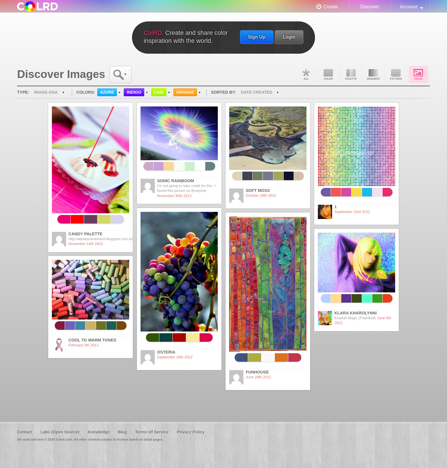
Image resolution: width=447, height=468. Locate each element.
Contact (24, 432)
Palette (351, 74)
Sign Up (256, 36)
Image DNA (418, 74)
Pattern (396, 74)
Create (330, 6)
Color (328, 74)
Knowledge (99, 432)
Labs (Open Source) (60, 432)
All (306, 74)
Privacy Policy (191, 432)
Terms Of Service (151, 432)
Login (289, 36)
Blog (122, 432)
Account (409, 6)
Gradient (373, 74)
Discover (369, 6)
